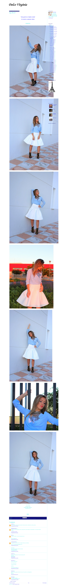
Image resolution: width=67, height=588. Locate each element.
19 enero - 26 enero (52, 70)
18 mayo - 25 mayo (52, 51)
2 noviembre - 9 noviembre (53, 33)
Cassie (12, 535)
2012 (50, 74)
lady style (22, 518)
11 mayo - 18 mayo (52, 52)
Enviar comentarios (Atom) (16, 584)
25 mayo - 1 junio (52, 50)
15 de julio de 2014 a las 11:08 (14, 526)
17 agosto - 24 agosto (52, 40)
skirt (25, 518)
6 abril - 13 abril (52, 58)
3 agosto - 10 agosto (52, 42)
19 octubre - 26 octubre (53, 36)
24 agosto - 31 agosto (52, 39)
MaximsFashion (13, 557)
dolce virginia (15, 518)
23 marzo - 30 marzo (53, 60)
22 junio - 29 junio (52, 48)
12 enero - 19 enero (52, 71)
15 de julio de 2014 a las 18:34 (14, 551)
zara (35, 518)
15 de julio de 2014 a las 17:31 (14, 539)
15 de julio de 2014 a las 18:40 (14, 558)
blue (13, 518)
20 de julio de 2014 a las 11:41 (14, 574)
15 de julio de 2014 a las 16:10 (14, 532)
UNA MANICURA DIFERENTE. (55, 105)
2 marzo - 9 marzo (52, 63)
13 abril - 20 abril (52, 57)
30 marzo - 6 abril (52, 59)
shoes (24, 518)
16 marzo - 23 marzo (52, 61)
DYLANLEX (18, 518)
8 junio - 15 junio (52, 49)
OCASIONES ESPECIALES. (54, 114)
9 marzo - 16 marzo (52, 62)
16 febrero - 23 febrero (53, 65)
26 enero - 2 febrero (52, 69)
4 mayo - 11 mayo (52, 53)
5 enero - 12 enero (52, 72)
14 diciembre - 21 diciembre (53, 29)
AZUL (12, 518)
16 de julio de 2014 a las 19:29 (14, 568)
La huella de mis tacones (14, 531)
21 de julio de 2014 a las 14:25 (14, 579)
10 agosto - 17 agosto (52, 41)
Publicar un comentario (13, 581)
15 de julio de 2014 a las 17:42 (14, 545)
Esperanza (12, 571)
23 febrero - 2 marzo (53, 64)
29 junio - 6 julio (52, 47)
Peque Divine (12, 560)
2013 (50, 73)
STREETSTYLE (31, 518)
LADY (20, 518)
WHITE (34, 518)
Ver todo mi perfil (51, 18)
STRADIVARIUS (28, 518)
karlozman (12, 553)
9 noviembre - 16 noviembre (53, 31)
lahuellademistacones (13, 528)
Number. (54, 109)
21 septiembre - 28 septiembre (52, 38)
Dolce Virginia (18, 5)
